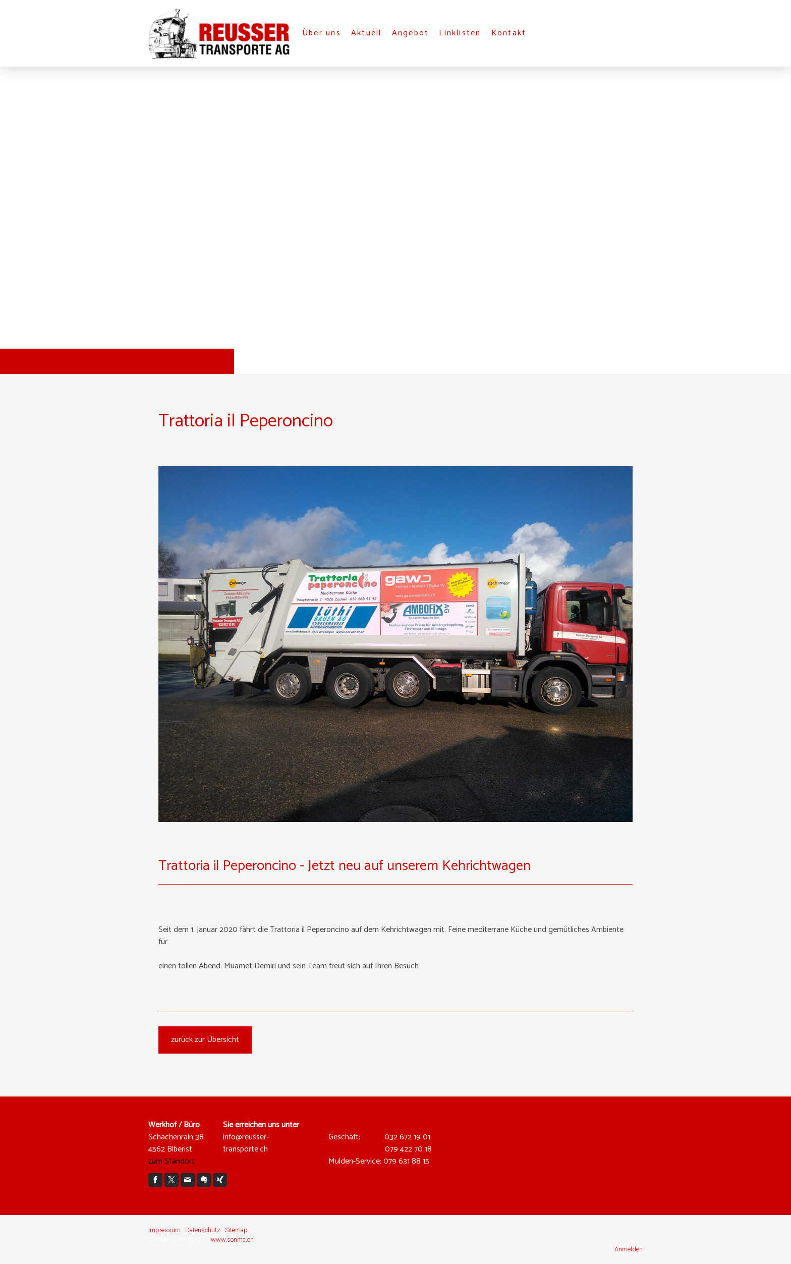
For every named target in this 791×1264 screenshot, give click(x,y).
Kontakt (509, 33)
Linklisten (460, 33)
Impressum (164, 1230)
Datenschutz (202, 1230)
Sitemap (236, 1230)
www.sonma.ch (232, 1239)
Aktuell (366, 33)
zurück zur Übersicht (205, 1040)
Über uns (321, 33)
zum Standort (171, 1161)
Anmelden (628, 1249)
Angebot (410, 33)
